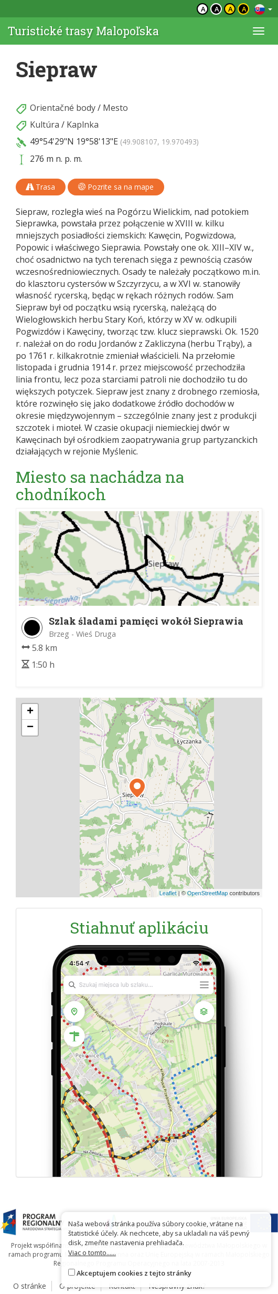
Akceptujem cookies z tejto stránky (134, 1273)
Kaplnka (83, 124)
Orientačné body (62, 107)
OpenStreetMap (207, 893)
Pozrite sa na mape (116, 187)
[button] (137, 788)
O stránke (29, 1286)
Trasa (40, 187)
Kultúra (44, 124)
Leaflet (168, 893)
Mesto (115, 107)
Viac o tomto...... (92, 1252)
